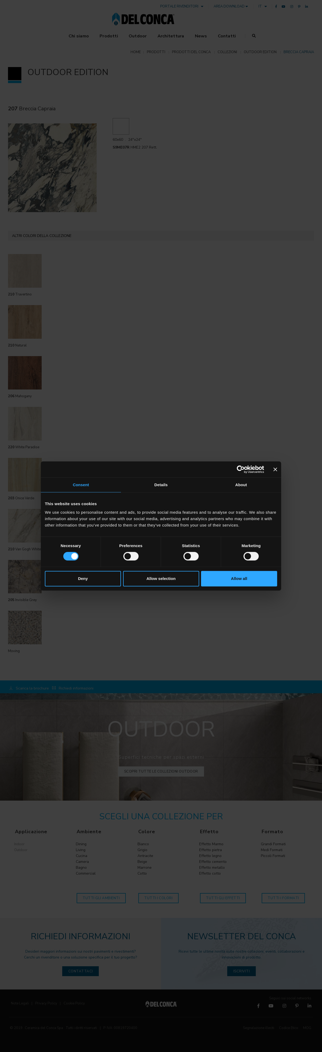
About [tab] (241, 484)
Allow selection (160, 578)
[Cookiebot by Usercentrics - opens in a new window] (240, 469)
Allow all (239, 578)
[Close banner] (275, 469)
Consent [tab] (81, 484)
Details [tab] (161, 484)
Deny (83, 578)
